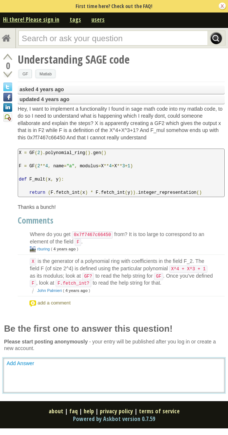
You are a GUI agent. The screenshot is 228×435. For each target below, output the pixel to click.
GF (25, 74)
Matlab (45, 74)
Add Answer (20, 363)
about (56, 411)
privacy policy (116, 411)
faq (73, 411)
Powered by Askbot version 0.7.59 (114, 419)
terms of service (159, 411)
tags (75, 19)
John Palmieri (49, 290)
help (89, 411)
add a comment (54, 303)
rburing (43, 249)
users (98, 19)
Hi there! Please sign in (31, 19)
